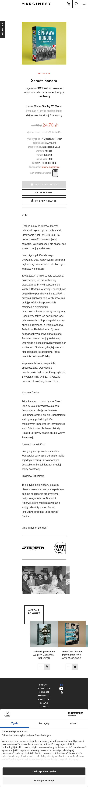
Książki (44, 703)
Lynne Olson (33, 106)
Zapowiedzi (44, 695)
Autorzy (44, 706)
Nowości (44, 692)
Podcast (44, 684)
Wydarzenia (44, 688)
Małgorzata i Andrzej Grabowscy (44, 115)
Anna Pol (51, 143)
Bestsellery (44, 699)
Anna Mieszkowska (71, 658)
